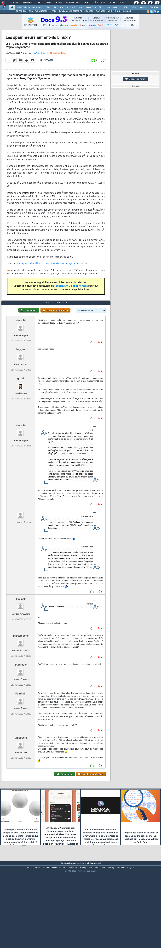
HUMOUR (126, 11)
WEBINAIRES (41, 11)
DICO (117, 11)
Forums (14, 2)
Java (80, 7)
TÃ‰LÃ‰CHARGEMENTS (70, 11)
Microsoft (71, 7)
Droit (112, 2)
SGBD (125, 7)
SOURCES (88, 11)
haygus (20, 383)
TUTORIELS (21, 11)
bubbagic (21, 698)
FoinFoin (20, 727)
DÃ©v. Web (91, 7)
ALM (61, 7)
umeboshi (21, 771)
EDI (100, 7)
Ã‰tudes (100, 2)
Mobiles (143, 7)
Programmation (112, 7)
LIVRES (53, 11)
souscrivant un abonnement (71, 297)
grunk (20, 412)
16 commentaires (58, 64)
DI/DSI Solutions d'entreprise (30, 7)
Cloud (48, 7)
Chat (59, 2)
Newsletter (72, 2)
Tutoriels (28, 2)
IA (55, 7)
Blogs (49, 2)
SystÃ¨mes (154, 7)
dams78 (21, 354)
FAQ (40, 2)
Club (121, 2)
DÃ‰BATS (100, 11)
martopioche (21, 669)
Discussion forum (135, 79)
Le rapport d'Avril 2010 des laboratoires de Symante (48, 275)
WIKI (110, 11)
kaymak (21, 633)
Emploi (87, 2)
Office (133, 7)
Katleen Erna (39, 64)
